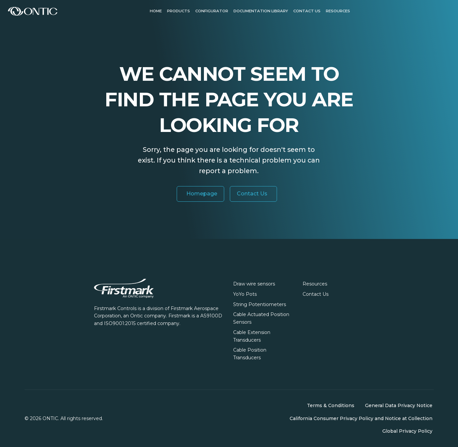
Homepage (201, 193)
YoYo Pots (245, 294)
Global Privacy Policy (407, 431)
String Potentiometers (259, 304)
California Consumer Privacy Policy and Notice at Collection (361, 418)
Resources (338, 11)
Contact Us (252, 193)
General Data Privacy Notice (398, 405)
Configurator (211, 11)
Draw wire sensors (254, 284)
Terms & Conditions (330, 405)
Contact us (307, 11)
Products (178, 11)
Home (156, 11)
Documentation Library (260, 11)
